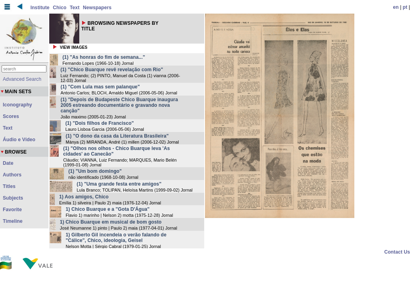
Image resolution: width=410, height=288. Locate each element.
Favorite (12, 209)
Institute (40, 7)
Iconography (17, 105)
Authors (12, 175)
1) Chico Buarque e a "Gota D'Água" (108, 209)
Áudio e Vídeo (19, 139)
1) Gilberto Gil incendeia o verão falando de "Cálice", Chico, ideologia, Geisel (116, 237)
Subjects (13, 198)
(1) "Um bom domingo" (95, 171)
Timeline (12, 221)
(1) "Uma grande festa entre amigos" (119, 184)
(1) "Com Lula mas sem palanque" (100, 87)
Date (8, 163)
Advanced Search (22, 79)
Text (74, 7)
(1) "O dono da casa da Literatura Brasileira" (117, 136)
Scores (11, 116)
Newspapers (97, 7)
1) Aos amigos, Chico (84, 197)
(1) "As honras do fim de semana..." (103, 57)
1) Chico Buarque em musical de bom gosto (111, 222)
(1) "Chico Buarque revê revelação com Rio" (111, 69)
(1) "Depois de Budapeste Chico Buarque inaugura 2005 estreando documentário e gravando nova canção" (119, 105)
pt (405, 7)
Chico (59, 7)
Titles (9, 186)
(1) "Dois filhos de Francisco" (99, 123)
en (396, 7)
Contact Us (397, 252)
